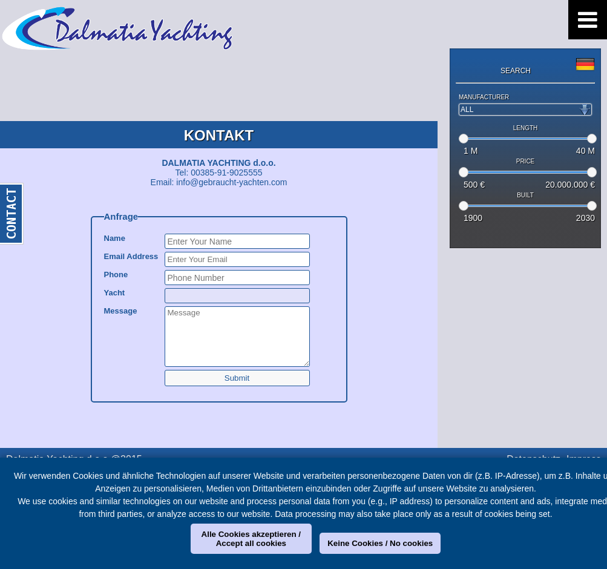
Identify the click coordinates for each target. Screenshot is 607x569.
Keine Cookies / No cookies (380, 543)
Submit (237, 378)
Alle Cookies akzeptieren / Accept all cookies (251, 539)
